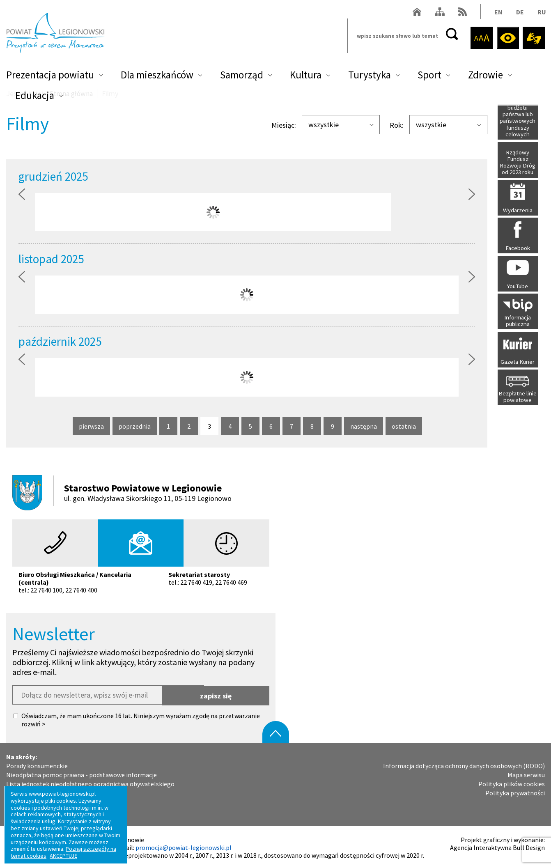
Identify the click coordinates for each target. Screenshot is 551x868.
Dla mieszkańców (157, 76)
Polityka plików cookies (511, 782)
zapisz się (237, 693)
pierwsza (91, 426)
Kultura (305, 76)
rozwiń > (33, 722)
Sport (429, 76)
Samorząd (241, 76)
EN (497, 14)
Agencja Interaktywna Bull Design (497, 845)
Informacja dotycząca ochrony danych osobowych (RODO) (464, 764)
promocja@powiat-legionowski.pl (183, 845)
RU (540, 14)
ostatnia (404, 426)
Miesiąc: (283, 125)
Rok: (397, 125)
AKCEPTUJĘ (63, 855)
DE (519, 14)
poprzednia (135, 426)
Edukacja (34, 96)
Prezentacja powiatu (50, 76)
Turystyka (369, 76)
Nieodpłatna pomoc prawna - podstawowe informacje (81, 773)
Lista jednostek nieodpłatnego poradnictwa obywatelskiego (90, 782)
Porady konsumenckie (37, 764)
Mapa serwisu (526, 773)
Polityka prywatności (515, 791)
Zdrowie (485, 76)
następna (363, 426)
